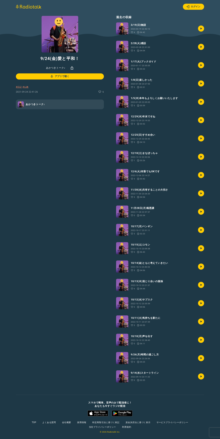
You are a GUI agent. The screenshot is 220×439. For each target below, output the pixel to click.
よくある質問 (49, 422)
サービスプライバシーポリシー (172, 422)
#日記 (19, 87)
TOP (34, 422)
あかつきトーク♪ (55, 67)
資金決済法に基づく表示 (138, 422)
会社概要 (66, 422)
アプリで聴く (59, 76)
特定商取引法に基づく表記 (105, 422)
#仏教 (25, 87)
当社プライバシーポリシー (102, 427)
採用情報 (81, 422)
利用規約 (126, 427)
